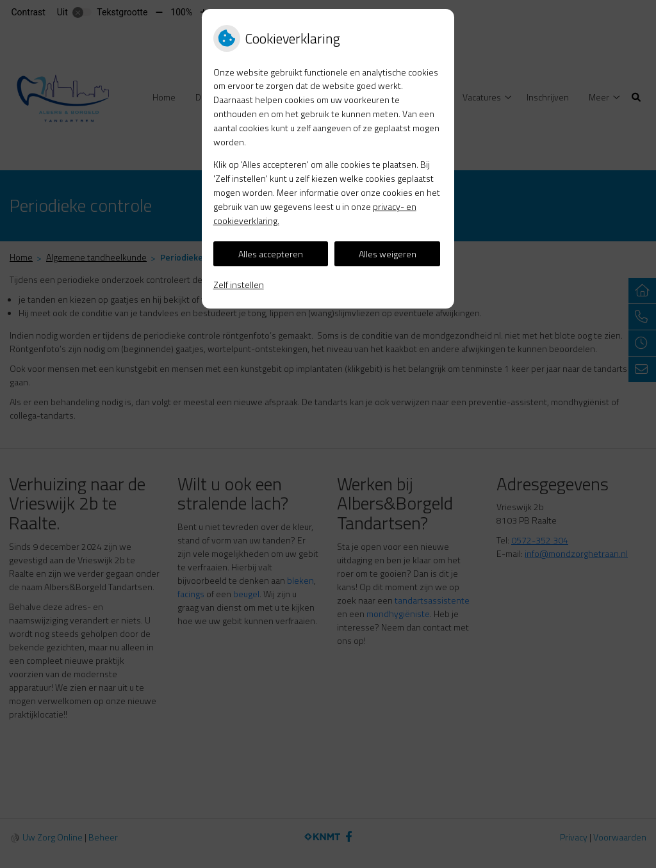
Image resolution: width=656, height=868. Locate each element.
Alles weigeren (387, 254)
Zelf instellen (238, 284)
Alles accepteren (270, 254)
